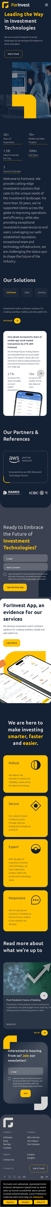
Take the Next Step (15, 587)
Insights (31, 1158)
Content (7, 1148)
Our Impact (32, 1141)
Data (27, 292)
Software (11, 292)
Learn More (12, 643)
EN (42, 1177)
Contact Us (8, 1159)
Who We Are (33, 1137)
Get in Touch (13, 54)
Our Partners (33, 1144)
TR (46, 1177)
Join (25, 1093)
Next (40, 373)
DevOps (42, 292)
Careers (31, 1154)
